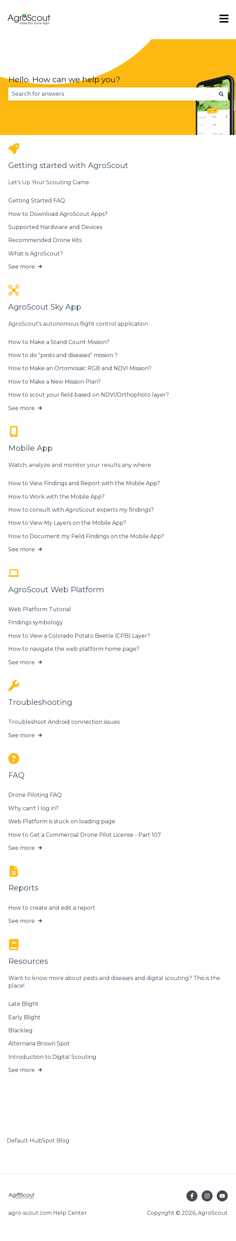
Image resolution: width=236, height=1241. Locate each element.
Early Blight (24, 1017)
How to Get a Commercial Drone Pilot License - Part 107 (84, 835)
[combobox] (111, 94)
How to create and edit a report (51, 908)
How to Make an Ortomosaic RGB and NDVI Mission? (79, 368)
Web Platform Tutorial (39, 609)
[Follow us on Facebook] (191, 1195)
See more (21, 266)
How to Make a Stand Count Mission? (58, 342)
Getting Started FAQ (36, 200)
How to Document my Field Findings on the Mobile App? (86, 536)
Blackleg (20, 1030)
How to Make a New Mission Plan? (54, 381)
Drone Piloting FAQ (35, 795)
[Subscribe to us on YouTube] (222, 1195)
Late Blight (23, 1004)
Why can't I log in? (33, 808)
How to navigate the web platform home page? (73, 649)
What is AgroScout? (35, 253)
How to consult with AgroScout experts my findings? (81, 510)
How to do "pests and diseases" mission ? (63, 355)
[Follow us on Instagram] (207, 1195)
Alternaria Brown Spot (39, 1043)
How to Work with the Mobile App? (56, 496)
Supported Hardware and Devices (55, 227)
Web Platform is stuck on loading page (61, 821)
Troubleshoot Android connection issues (64, 722)
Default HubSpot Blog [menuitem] (38, 1140)
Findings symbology (35, 622)
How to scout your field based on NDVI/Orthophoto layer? (88, 395)
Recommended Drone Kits (45, 240)
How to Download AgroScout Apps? (58, 214)
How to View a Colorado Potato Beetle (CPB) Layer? (79, 636)
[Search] (221, 94)
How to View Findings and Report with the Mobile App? (84, 483)
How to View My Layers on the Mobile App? (67, 523)
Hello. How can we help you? (64, 79)
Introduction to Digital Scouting (52, 1057)
